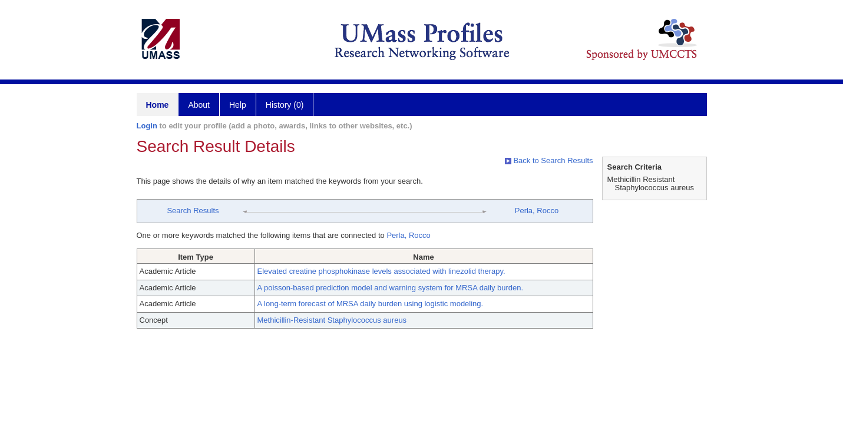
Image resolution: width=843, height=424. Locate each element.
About (199, 105)
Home (157, 105)
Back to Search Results (549, 160)
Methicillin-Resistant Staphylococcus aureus (332, 320)
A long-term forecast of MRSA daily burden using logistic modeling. (370, 303)
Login (147, 125)
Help (237, 105)
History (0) (285, 105)
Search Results (193, 210)
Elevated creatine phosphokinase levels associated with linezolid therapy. (381, 271)
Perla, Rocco (536, 210)
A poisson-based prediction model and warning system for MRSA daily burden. (390, 287)
